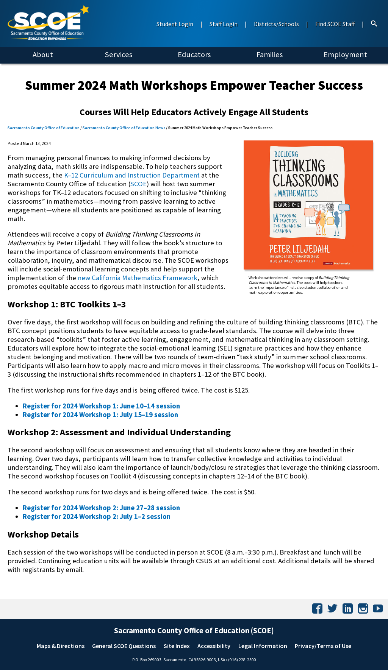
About (43, 54)
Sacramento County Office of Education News (124, 127)
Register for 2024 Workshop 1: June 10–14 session (101, 406)
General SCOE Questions (124, 646)
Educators (194, 54)
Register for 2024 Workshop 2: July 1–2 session (97, 516)
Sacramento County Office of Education (44, 127)
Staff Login (224, 24)
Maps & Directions (60, 646)
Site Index (177, 646)
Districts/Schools (276, 24)
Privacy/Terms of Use (323, 646)
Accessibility (213, 646)
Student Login (174, 24)
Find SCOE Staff (335, 24)
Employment (345, 54)
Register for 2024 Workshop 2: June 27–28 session (101, 507)
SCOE (138, 183)
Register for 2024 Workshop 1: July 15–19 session (100, 414)
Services (118, 54)
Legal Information (262, 646)
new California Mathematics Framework (137, 277)
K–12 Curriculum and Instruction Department (132, 175)
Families (270, 54)
